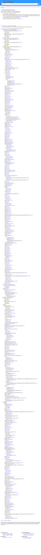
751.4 (11, 167)
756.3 (9, 98)
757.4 (7, 156)
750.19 (8, 266)
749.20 (21, 410)
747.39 (10, 64)
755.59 (7, 59)
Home (2, 6)
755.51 (8, 103)
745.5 (12, 318)
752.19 (11, 90)
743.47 (8, 233)
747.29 (10, 56)
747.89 (12, 102)
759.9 (20, 47)
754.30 (20, 474)
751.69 (12, 70)
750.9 (16, 300)
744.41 (13, 321)
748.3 (9, 91)
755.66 (7, 265)
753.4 (8, 270)
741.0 (20, 85)
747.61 (11, 497)
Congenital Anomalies (19, 6)
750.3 (23, 334)
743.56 (8, 372)
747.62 (8, 499)
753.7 (8, 269)
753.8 (8, 71)
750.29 (8, 221)
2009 (3, 548)
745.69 (13, 317)
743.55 (10, 142)
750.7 (9, 255)
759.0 (8, 253)
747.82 (9, 502)
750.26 (7, 185)
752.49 (8, 97)
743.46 (9, 100)
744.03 (14, 122)
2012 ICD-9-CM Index (22, 537)
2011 (24, 551)
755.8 (7, 171)
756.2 (17, 507)
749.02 (8, 409)
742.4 (8, 87)
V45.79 (9, 35)
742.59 (9, 251)
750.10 (9, 302)
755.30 (27, 182)
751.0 (13, 362)
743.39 (7, 178)
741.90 (21, 402)
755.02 (11, 522)
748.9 (16, 505)
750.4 (9, 128)
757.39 (7, 240)
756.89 (11, 108)
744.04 (10, 124)
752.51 (12, 517)
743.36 (7, 358)
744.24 (11, 129)
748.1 (7, 207)
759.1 (11, 49)
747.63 (10, 503)
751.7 (9, 213)
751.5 (8, 32)
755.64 (7, 173)
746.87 (10, 438)
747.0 (10, 327)
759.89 (9, 208)
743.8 (7, 130)
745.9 (8, 381)
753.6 (10, 274)
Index (5, 548)
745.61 (9, 319)
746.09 (11, 161)
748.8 (12, 227)
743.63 (8, 131)
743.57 (11, 363)
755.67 (7, 141)
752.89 (10, 92)
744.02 (16, 69)
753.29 (10, 271)
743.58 (8, 63)
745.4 (16, 353)
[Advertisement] (12, 22)
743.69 (9, 132)
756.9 (8, 73)
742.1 (13, 86)
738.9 (7, 296)
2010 (25, 551)
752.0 (8, 211)
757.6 (8, 88)
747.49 (8, 285)
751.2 (8, 40)
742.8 (8, 201)
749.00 (15, 369)
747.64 (10, 498)
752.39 (9, 194)
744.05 (18, 121)
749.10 (15, 337)
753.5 (15, 433)
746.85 (9, 62)
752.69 (9, 152)
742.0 (13, 83)
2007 (10, 548)
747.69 (11, 501)
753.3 (8, 172)
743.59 (8, 322)
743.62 (8, 336)
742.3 (13, 84)
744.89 (7, 99)
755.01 (11, 456)
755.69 (8, 53)
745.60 (12, 331)
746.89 (8, 159)
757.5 (7, 199)
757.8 (9, 165)
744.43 (9, 429)
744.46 (11, 371)
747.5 (9, 67)
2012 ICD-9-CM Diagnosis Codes (8, 6)
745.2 (36, 388)
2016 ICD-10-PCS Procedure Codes (28, 548)
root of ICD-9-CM (14, 537)
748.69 (12, 187)
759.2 (9, 126)
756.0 (8, 75)
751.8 (20, 31)
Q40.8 (10, 27)
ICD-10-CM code (22, 16)
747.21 (8, 57)
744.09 (16, 120)
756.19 (8, 105)
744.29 (10, 68)
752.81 (14, 153)
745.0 (8, 376)
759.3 (19, 472)
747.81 (8, 61)
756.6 (9, 111)
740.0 (13, 82)
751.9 (13, 297)
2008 (7, 548)
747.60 (28, 60)
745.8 (13, 93)
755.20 (27, 184)
